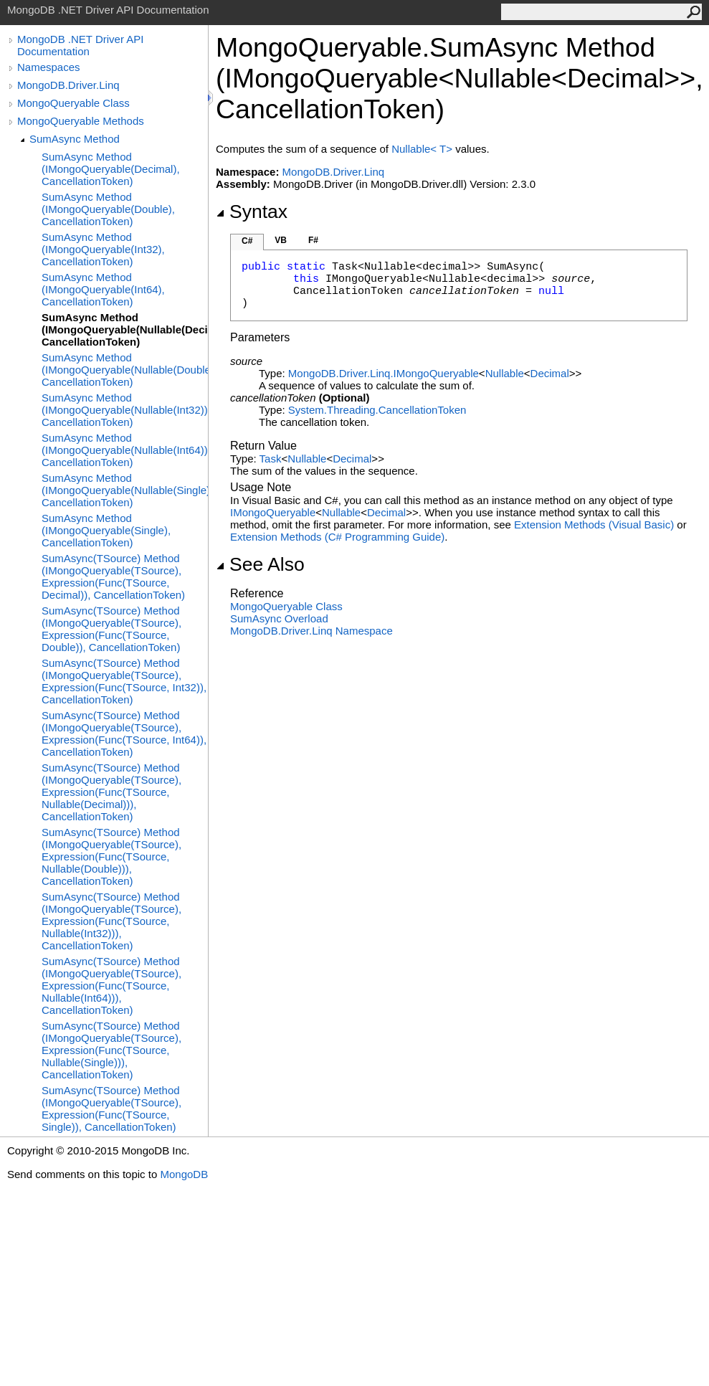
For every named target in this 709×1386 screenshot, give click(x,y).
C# (247, 241)
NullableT (423, 149)
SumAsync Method (74, 139)
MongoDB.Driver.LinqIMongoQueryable (383, 373)
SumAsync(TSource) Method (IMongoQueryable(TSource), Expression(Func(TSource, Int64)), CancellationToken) (124, 733)
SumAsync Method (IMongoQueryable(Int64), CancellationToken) (103, 289)
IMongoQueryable (272, 512)
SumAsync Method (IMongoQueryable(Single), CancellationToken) (106, 530)
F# (313, 240)
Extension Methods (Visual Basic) (594, 524)
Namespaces (48, 67)
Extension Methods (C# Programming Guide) (337, 537)
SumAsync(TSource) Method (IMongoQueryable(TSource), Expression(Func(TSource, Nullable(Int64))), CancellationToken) (111, 985)
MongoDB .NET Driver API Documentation (80, 45)
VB (281, 240)
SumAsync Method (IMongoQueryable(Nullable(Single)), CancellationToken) (125, 490)
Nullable (504, 373)
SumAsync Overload (279, 618)
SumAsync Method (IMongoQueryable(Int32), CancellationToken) (103, 249)
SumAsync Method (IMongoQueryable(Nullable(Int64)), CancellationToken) (125, 450)
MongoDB (184, 1174)
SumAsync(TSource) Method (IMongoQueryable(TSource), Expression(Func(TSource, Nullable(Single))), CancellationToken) (111, 1050)
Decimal (549, 373)
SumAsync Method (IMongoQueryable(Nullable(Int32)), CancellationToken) (125, 409)
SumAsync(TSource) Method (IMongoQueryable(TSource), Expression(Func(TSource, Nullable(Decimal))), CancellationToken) (111, 791)
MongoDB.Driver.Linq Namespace (311, 631)
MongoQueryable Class (73, 103)
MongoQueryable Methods (80, 121)
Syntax (251, 211)
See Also (260, 564)
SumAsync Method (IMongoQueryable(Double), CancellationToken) (108, 209)
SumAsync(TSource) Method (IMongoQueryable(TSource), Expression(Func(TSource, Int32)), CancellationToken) (124, 681)
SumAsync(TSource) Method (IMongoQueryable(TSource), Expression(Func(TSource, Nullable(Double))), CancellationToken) (111, 856)
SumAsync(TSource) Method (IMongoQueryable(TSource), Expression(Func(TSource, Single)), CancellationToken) (111, 1108)
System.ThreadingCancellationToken (377, 410)
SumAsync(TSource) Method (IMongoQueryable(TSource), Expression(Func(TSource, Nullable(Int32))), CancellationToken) (111, 921)
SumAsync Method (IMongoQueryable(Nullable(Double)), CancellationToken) (125, 369)
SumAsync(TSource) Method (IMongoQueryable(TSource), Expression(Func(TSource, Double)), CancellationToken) (111, 628)
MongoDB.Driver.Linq (68, 85)
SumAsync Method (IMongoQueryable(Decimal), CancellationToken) (111, 169)
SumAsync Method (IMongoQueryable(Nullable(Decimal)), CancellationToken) (125, 329)
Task (271, 458)
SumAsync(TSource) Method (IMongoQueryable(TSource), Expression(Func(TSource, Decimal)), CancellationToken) (113, 576)
